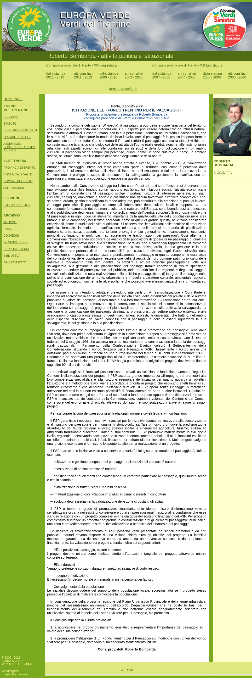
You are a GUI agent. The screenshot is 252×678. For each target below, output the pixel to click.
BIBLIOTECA (12, 255)
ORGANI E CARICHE (17, 137)
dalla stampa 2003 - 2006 (212, 75)
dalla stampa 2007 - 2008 (161, 75)
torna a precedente (123, 89)
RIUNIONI (10, 150)
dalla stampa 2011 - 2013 (55, 75)
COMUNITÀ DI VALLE (18, 174)
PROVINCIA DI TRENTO (19, 167)
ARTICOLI (10, 222)
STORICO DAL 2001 (17, 205)
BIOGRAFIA (222, 173)
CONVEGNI (11, 235)
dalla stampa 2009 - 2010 (108, 75)
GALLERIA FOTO (15, 262)
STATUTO (10, 123)
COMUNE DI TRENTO (18, 181)
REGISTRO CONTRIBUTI (20, 130)
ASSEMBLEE (12, 143)
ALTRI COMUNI (13, 187)
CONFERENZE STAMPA (20, 147)
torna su (127, 669)
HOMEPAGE (13, 99)
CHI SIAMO (11, 117)
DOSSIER (10, 229)
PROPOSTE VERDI (16, 249)
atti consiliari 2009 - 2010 (134, 75)
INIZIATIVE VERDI (16, 242)
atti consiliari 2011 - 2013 (83, 75)
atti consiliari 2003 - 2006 (237, 75)
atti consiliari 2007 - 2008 (187, 75)
